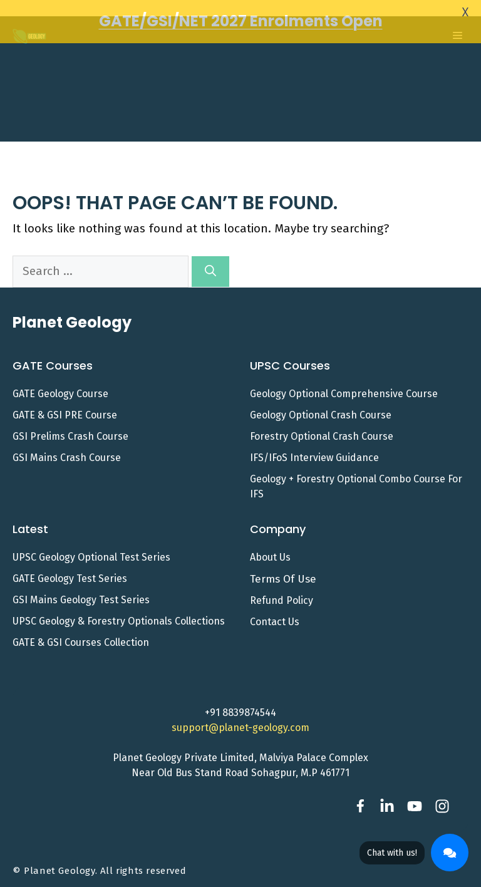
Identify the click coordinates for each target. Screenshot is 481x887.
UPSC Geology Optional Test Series (91, 546)
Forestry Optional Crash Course (321, 426)
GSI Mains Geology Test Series (81, 589)
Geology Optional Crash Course (320, 404)
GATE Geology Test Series (70, 568)
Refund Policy (281, 590)
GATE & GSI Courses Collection (81, 632)
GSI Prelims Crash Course (70, 426)
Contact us (274, 612)
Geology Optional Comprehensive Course (344, 383)
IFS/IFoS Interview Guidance (314, 447)
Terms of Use (283, 568)
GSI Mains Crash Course (67, 447)
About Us (270, 546)
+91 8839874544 (240, 702)
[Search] (210, 261)
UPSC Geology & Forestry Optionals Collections (119, 610)
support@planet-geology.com (240, 718)
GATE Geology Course (60, 383)
